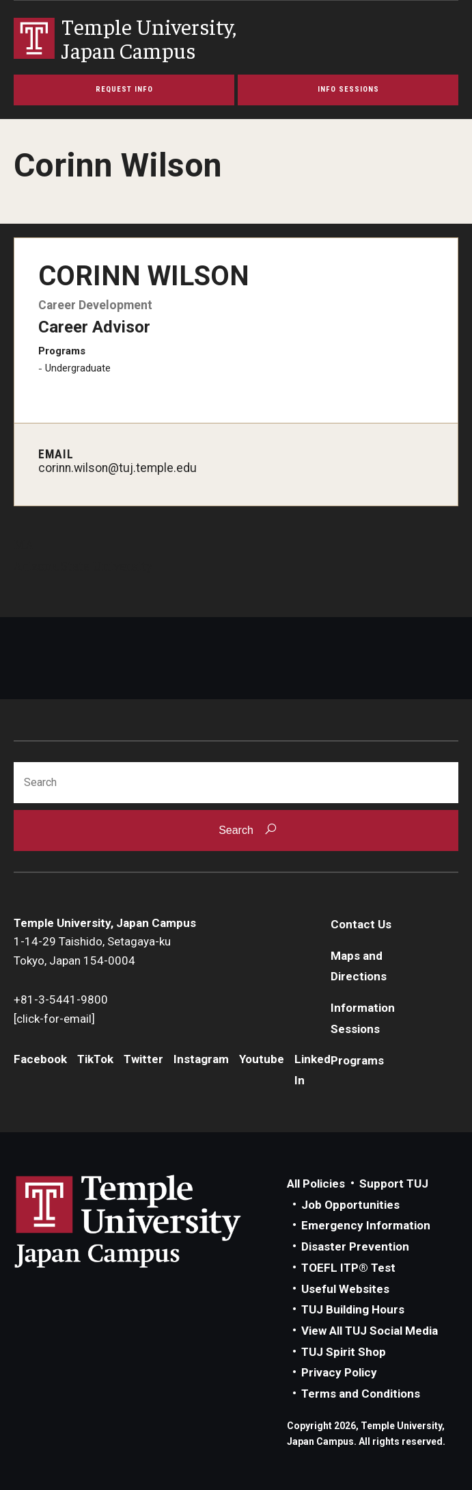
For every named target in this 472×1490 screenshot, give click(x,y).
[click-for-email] (54, 1018)
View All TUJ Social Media (369, 1330)
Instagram (201, 1059)
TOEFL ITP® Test (348, 1268)
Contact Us (361, 924)
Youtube (261, 1059)
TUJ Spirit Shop (343, 1352)
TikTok (95, 1059)
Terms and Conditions (360, 1393)
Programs (357, 1060)
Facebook (40, 1059)
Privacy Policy (339, 1372)
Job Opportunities (350, 1205)
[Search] (236, 782)
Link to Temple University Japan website (150, 1221)
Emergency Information (365, 1225)
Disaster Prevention (355, 1246)
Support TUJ (393, 1183)
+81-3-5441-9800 (61, 999)
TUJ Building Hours (352, 1309)
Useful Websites (345, 1289)
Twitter (143, 1059)
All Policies (316, 1183)
